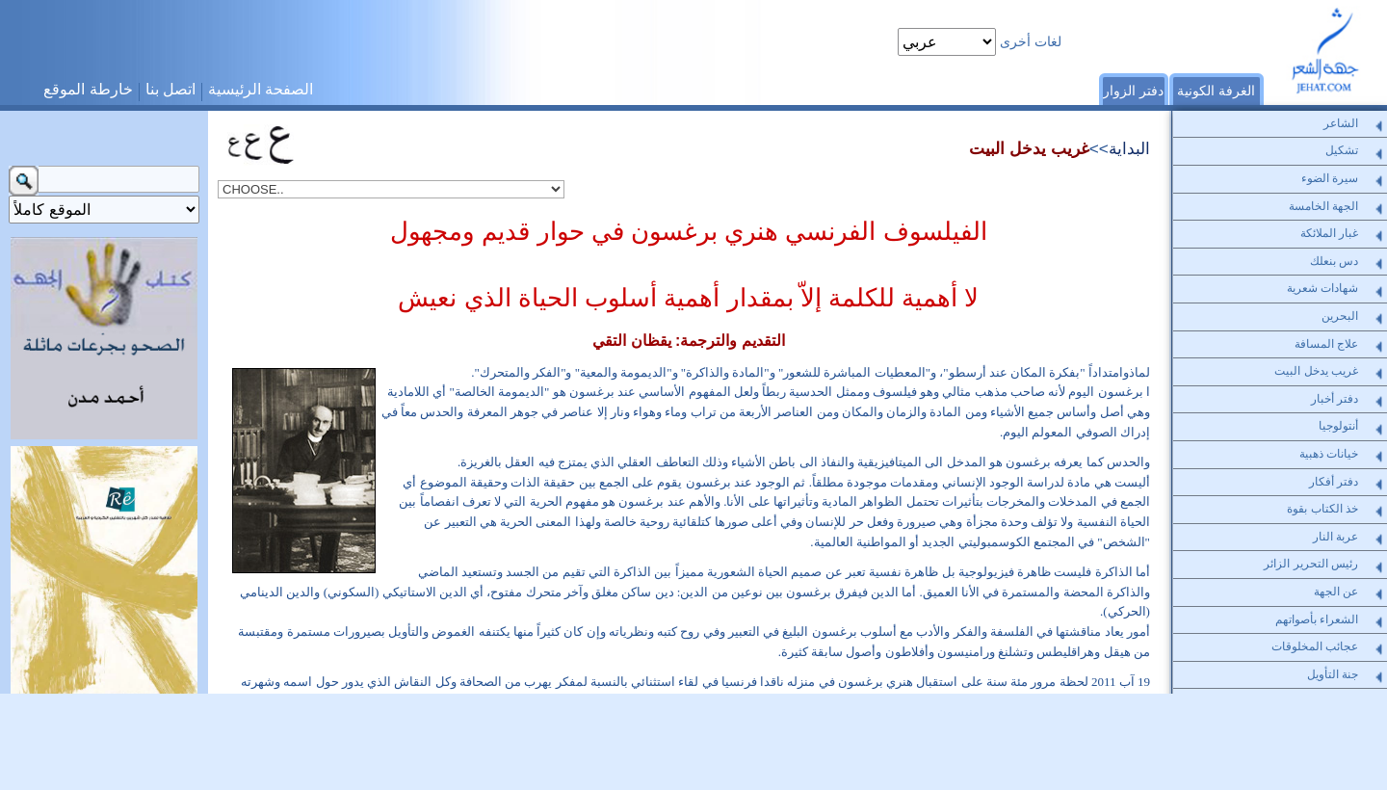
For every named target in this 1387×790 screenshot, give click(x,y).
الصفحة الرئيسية (260, 89)
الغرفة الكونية (1216, 90)
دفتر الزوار (1133, 90)
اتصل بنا (170, 89)
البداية (1129, 148)
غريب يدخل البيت (1029, 148)
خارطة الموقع (87, 89)
